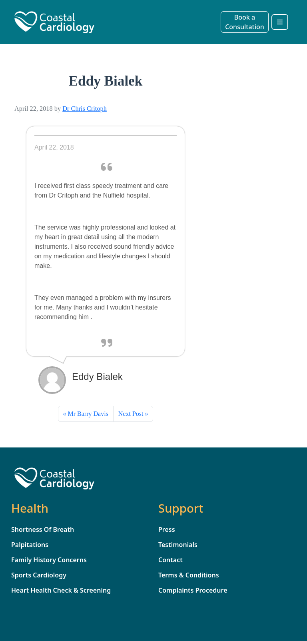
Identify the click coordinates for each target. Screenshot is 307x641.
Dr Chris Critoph (84, 108)
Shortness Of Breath (42, 529)
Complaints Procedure (192, 590)
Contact (170, 559)
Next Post (131, 413)
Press (166, 529)
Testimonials (177, 544)
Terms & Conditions (188, 575)
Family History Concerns (49, 559)
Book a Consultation (244, 22)
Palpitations (29, 544)
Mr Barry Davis (88, 413)
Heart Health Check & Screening (61, 590)
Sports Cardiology (38, 575)
